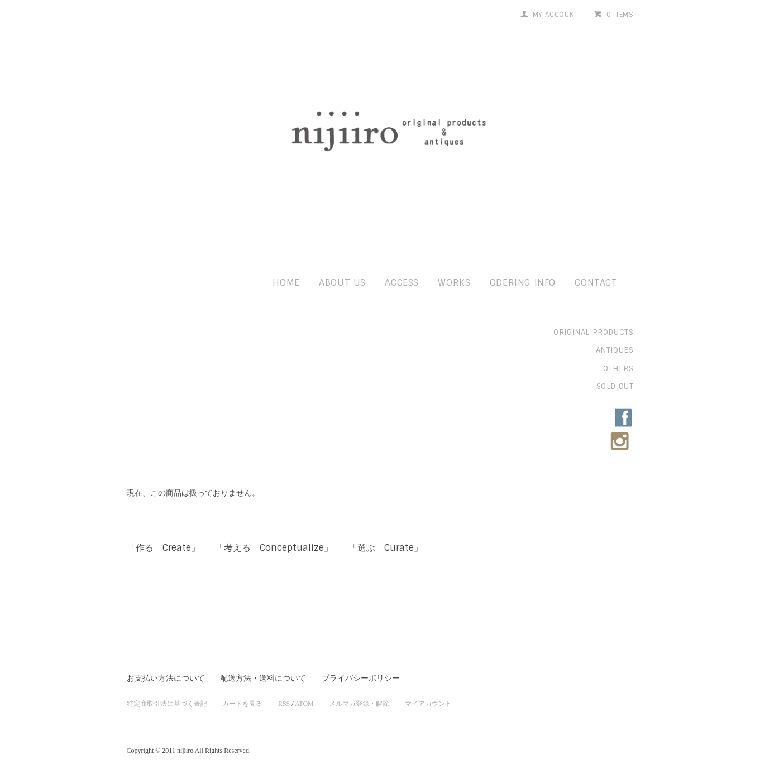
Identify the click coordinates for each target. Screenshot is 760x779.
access (402, 282)
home (286, 282)
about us (342, 282)
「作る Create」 (163, 548)
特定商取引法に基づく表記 (167, 704)
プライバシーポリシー (361, 678)
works (454, 282)
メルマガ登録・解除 (359, 704)
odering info (523, 282)
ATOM (304, 704)
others (618, 368)
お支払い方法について (166, 678)
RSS (284, 704)
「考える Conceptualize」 (274, 548)
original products (593, 332)
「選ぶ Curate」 (385, 548)
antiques (615, 350)
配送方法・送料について (263, 678)
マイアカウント (428, 704)
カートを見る (242, 704)
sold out (615, 386)
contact (596, 282)
